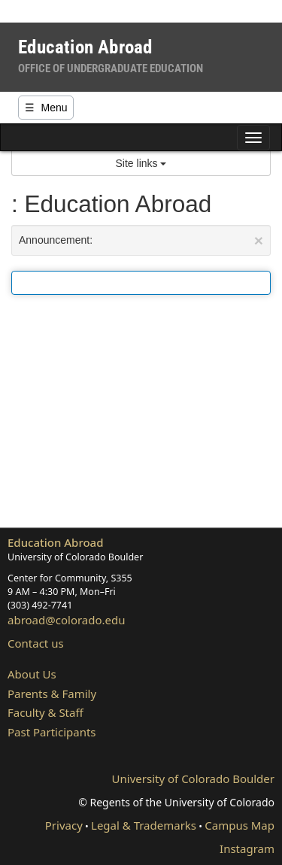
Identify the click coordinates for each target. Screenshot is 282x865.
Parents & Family (52, 693)
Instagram (247, 848)
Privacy (64, 825)
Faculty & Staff (45, 712)
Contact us (36, 643)
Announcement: (141, 240)
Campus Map (239, 825)
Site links (141, 163)
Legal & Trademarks (143, 825)
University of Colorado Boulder (193, 778)
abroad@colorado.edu (67, 619)
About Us (32, 673)
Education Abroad (56, 542)
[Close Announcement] (258, 240)
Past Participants (52, 731)
